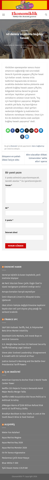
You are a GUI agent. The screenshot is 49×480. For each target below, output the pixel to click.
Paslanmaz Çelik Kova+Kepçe (15, 458)
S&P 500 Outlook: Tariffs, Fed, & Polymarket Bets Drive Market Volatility (22, 329)
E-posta (9, 220)
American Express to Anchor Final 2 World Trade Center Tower (24, 382)
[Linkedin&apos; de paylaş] (41, 130)
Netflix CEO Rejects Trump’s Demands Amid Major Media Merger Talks (22, 390)
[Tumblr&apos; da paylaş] (22, 137)
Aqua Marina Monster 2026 (14, 447)
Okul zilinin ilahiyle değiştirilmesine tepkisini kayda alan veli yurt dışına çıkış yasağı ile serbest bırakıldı (23, 308)
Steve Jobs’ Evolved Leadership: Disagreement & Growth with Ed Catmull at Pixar (24, 354)
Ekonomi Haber (13, 267)
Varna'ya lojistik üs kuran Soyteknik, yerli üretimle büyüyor (21, 277)
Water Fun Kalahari (11, 432)
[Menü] (3, 14)
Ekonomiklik (9, 45)
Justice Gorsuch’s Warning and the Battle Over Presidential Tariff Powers (23, 363)
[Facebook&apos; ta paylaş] (12, 130)
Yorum (8, 185)
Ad (7, 208)
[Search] (46, 14)
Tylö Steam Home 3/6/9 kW (15, 468)
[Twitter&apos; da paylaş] (22, 130)
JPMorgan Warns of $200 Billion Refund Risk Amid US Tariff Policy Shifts (22, 407)
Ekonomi (24, 31)
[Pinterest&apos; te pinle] (36, 130)
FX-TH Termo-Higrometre (13, 452)
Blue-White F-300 (10, 463)
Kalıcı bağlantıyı (38, 146)
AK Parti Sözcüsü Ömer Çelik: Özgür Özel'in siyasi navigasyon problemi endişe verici (22, 285)
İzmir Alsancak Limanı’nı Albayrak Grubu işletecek (21, 299)
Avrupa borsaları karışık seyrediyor (18, 291)
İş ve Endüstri (12, 372)
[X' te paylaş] (17, 130)
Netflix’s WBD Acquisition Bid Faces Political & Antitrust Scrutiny (24, 398)
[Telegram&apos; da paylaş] (27, 137)
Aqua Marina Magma (11, 437)
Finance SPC (11, 319)
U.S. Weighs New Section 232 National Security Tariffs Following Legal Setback (24, 346)
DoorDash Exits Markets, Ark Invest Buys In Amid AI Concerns (22, 337)
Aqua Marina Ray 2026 (12, 442)
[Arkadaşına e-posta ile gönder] (31, 130)
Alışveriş (9, 424)
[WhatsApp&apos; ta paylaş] (8, 130)
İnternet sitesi (11, 232)
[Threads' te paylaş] (27, 130)
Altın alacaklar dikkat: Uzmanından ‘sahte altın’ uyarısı (36, 158)
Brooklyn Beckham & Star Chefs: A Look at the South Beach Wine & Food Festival (23, 415)
